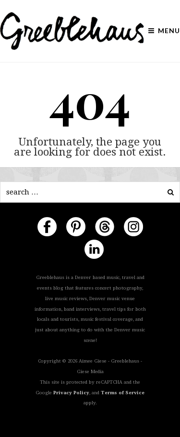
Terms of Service (122, 392)
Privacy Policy (71, 392)
